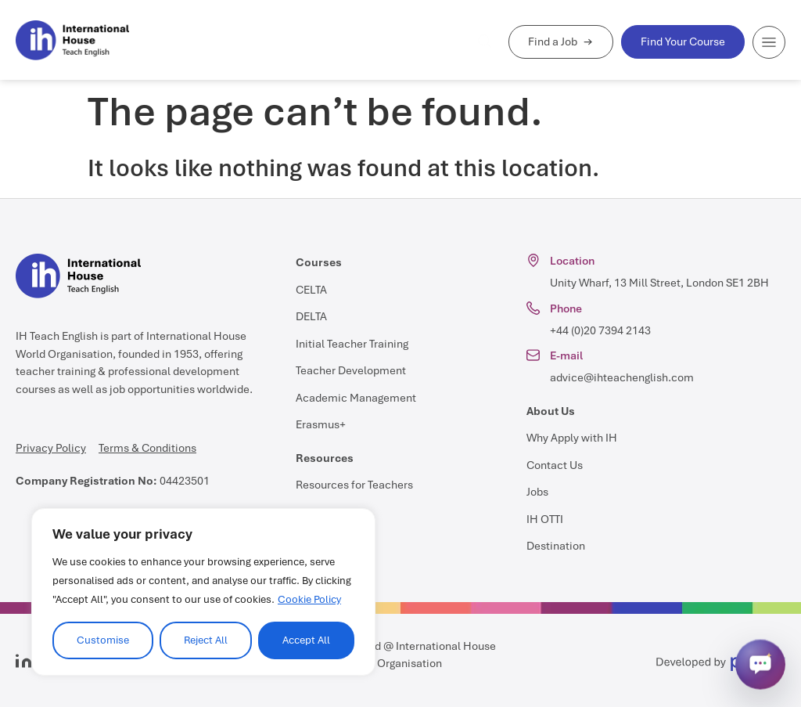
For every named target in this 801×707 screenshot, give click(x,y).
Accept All (306, 640)
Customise (103, 640)
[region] (203, 592)
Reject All (206, 640)
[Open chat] (760, 665)
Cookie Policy (309, 599)
